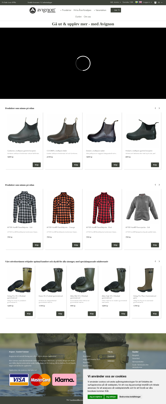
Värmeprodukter (138, 362)
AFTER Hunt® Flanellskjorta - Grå (19, 227)
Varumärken (101, 10)
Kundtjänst (86, 356)
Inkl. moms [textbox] (114, 2)
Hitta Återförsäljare (82, 10)
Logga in (146, 2)
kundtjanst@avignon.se (78, 400)
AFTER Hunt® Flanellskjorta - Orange (61, 227)
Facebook (111, 356)
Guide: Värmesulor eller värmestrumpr (140, 366)
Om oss (87, 17)
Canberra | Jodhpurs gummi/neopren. (21, 151)
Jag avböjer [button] (111, 397)
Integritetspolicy (88, 369)
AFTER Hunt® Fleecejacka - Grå (138, 227)
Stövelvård (136, 358)
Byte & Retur (87, 366)
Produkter (66, 10)
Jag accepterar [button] (95, 397)
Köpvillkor (86, 362)
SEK (128, 2)
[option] (24, 140)
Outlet (78, 17)
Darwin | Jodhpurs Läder (95, 151)
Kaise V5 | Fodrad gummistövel (51, 296)
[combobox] (115, 2)
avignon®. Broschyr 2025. (92, 359)
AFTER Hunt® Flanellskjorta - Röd (99, 227)
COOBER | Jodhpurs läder (57, 151)
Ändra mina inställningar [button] (130, 397)
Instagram (111, 361)
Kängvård (135, 355)
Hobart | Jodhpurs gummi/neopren (139, 151)
